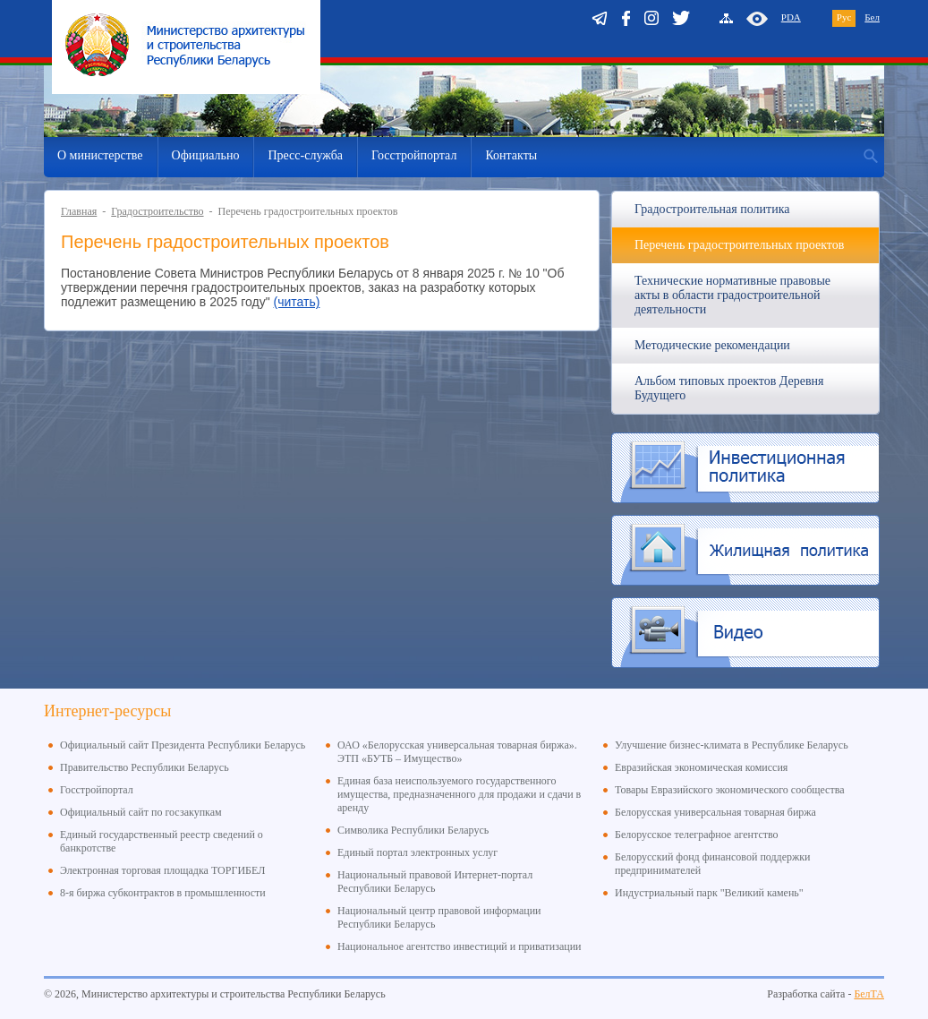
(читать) (297, 302)
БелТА (869, 994)
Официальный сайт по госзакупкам (141, 812)
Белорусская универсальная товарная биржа (715, 812)
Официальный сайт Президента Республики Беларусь (182, 745)
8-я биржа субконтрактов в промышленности (163, 892)
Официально (206, 155)
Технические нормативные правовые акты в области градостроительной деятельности (732, 295)
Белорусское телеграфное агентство (697, 834)
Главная (79, 211)
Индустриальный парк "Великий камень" (709, 892)
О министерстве (100, 155)
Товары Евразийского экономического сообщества (730, 790)
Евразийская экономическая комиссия (701, 767)
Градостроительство (157, 211)
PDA (791, 17)
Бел (872, 17)
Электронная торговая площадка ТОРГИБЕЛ (162, 870)
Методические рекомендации (712, 345)
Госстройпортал (413, 155)
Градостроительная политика (711, 209)
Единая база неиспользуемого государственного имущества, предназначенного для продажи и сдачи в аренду (459, 794)
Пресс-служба (305, 155)
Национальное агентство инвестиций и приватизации (459, 946)
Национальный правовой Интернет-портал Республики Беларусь (434, 882)
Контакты (511, 155)
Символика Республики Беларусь (413, 830)
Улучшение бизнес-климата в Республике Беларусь (731, 745)
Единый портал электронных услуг (417, 852)
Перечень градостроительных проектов (739, 245)
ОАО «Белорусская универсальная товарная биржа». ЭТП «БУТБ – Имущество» (457, 752)
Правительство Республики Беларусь (144, 767)
